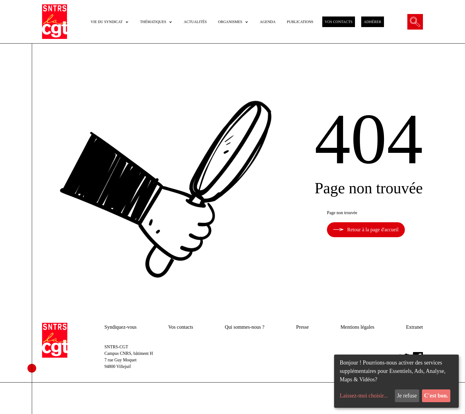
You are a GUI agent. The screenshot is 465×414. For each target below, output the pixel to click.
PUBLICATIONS (300, 22)
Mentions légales (357, 327)
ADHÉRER (372, 22)
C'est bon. (436, 396)
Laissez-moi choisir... (364, 396)
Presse (302, 327)
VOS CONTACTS (338, 22)
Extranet (414, 327)
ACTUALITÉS (195, 22)
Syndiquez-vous (120, 327)
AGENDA (268, 22)
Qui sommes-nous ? (244, 327)
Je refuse (407, 396)
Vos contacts (180, 327)
